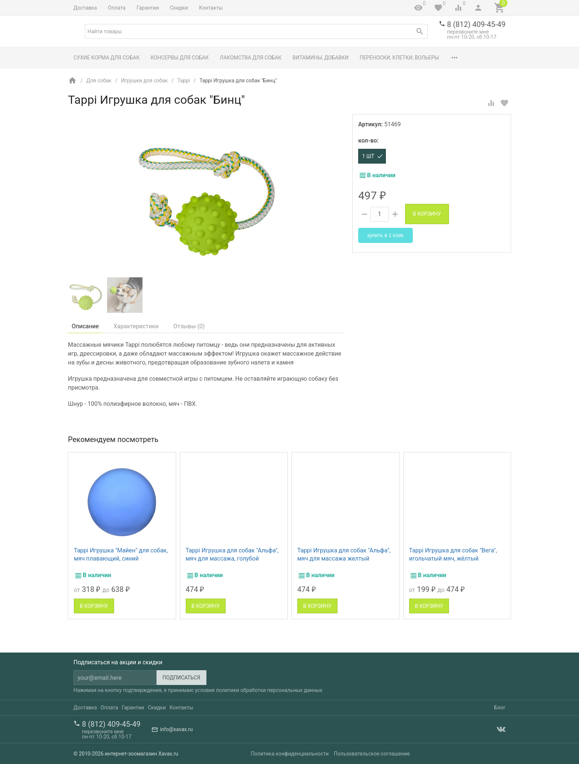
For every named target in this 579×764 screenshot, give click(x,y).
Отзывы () (189, 326)
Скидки (179, 8)
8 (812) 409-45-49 (476, 24)
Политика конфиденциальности (290, 754)
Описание (85, 326)
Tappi (183, 80)
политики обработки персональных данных (269, 690)
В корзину (427, 214)
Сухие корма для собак (106, 58)
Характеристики (136, 326)
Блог (500, 707)
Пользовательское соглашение (372, 754)
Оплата (117, 8)
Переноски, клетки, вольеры (399, 58)
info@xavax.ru (176, 729)
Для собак (99, 80)
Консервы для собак (180, 58)
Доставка (85, 8)
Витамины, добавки (320, 58)
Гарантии (148, 8)
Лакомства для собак (250, 58)
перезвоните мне (468, 32)
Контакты (211, 8)
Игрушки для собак (144, 80)
